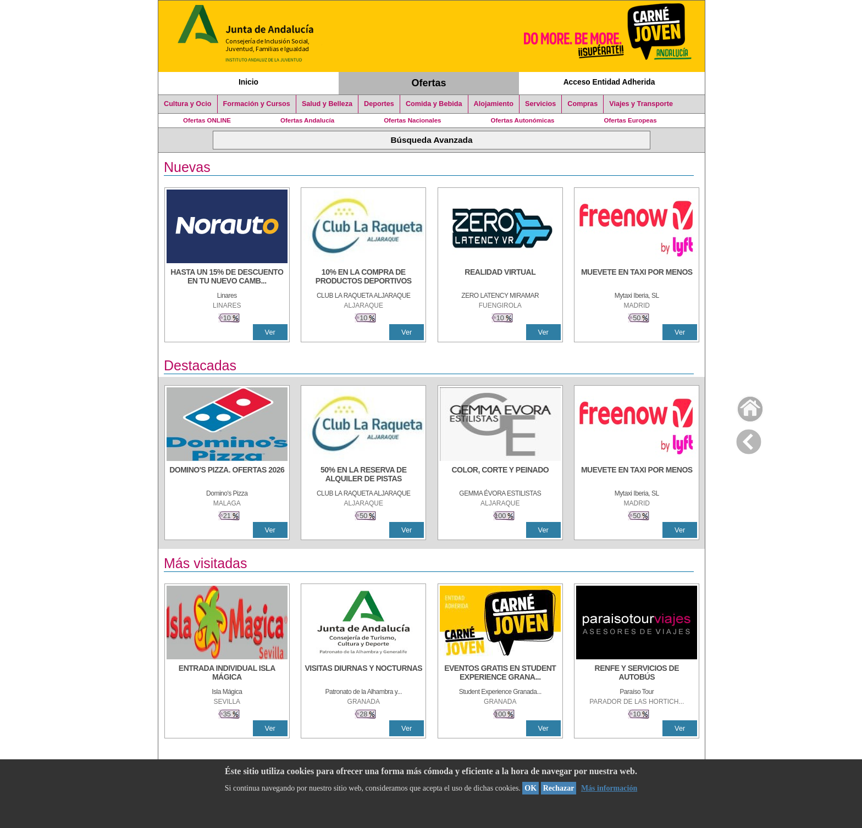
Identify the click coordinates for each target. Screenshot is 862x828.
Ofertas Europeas (630, 120)
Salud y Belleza (327, 104)
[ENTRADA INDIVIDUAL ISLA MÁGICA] (227, 674)
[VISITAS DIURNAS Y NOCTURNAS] (363, 674)
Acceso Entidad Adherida (609, 81)
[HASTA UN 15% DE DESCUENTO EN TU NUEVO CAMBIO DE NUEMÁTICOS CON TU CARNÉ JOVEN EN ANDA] (227, 277)
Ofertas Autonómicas (522, 120)
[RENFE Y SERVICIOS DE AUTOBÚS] (636, 674)
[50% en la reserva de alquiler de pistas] (363, 475)
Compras (582, 104)
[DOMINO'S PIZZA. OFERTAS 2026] (227, 475)
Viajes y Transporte (641, 104)
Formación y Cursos (256, 104)
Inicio (248, 81)
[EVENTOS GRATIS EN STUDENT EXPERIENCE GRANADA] (500, 674)
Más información (609, 788)
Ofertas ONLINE (207, 120)
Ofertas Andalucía (307, 120)
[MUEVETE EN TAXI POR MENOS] (636, 277)
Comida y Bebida (434, 104)
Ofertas (429, 82)
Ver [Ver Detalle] (270, 332)
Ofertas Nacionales (412, 120)
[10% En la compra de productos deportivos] (363, 277)
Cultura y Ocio (188, 104)
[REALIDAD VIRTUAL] (500, 277)
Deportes (379, 104)
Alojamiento (493, 104)
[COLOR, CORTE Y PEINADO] (500, 475)
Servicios (540, 104)
